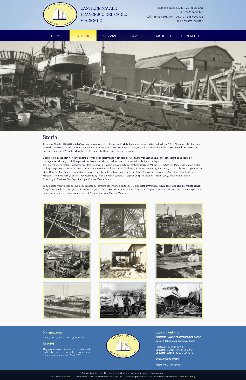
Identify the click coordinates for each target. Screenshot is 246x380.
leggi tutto (75, 355)
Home (56, 36)
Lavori (136, 36)
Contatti (190, 36)
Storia (83, 36)
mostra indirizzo (193, 20)
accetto (67, 377)
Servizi (109, 36)
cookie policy (188, 377)
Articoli (163, 36)
